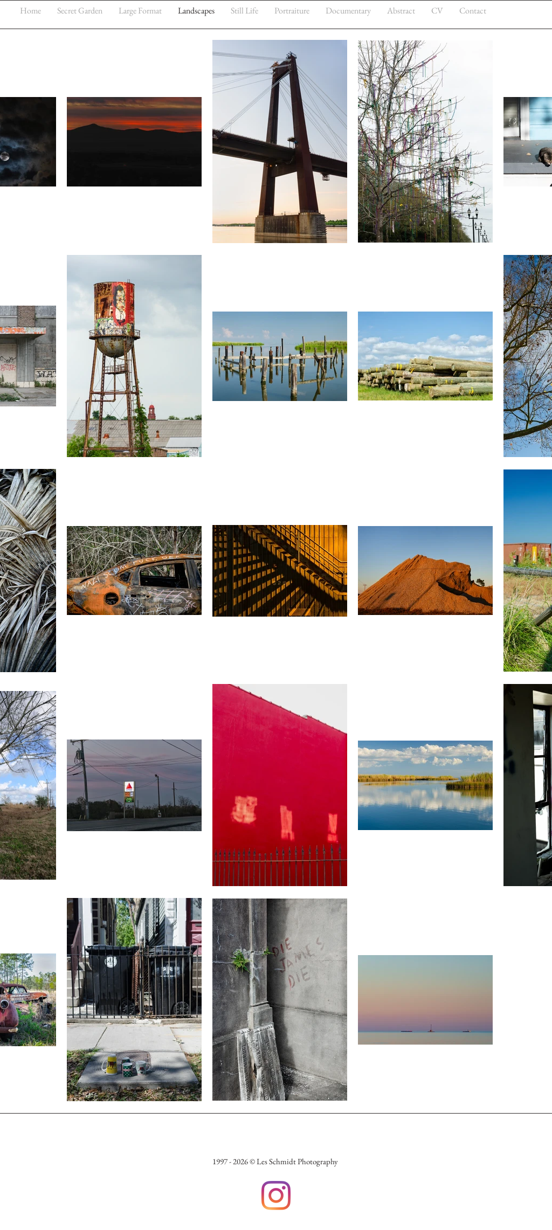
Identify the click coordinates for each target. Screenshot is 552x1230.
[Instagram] (276, 1195)
